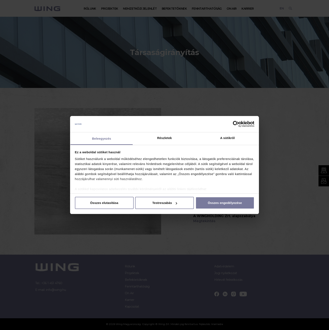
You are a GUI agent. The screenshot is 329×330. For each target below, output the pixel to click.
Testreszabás (164, 203)
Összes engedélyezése (225, 203)
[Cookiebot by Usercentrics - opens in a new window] (236, 124)
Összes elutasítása (104, 203)
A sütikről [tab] (227, 138)
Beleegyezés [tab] (101, 138)
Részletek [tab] (164, 138)
